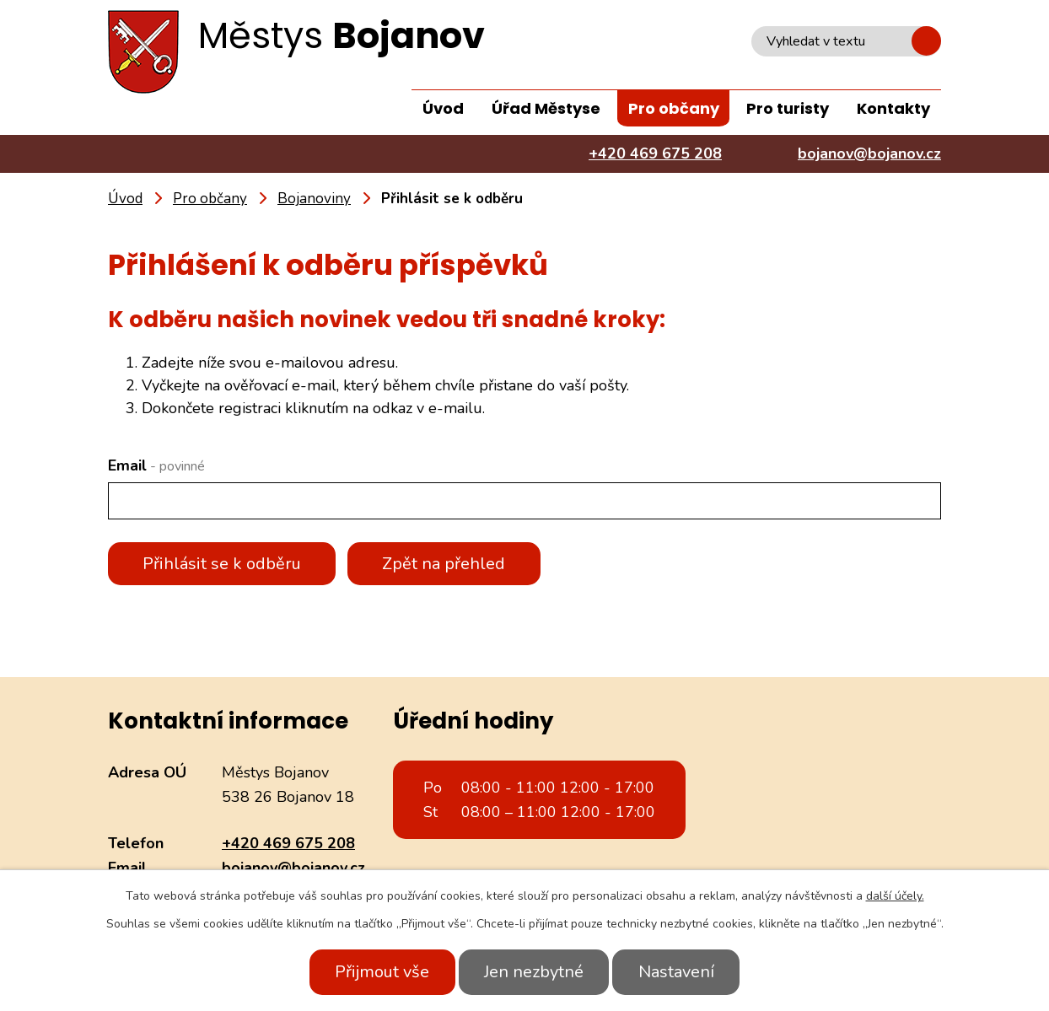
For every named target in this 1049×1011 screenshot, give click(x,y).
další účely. (895, 896)
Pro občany (673, 108)
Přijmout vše (379, 971)
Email (156, 465)
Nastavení (679, 971)
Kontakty (893, 108)
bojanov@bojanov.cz (293, 868)
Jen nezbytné (534, 971)
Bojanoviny (314, 198)
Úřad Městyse (546, 108)
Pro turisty (787, 108)
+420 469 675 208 (288, 843)
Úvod (443, 108)
